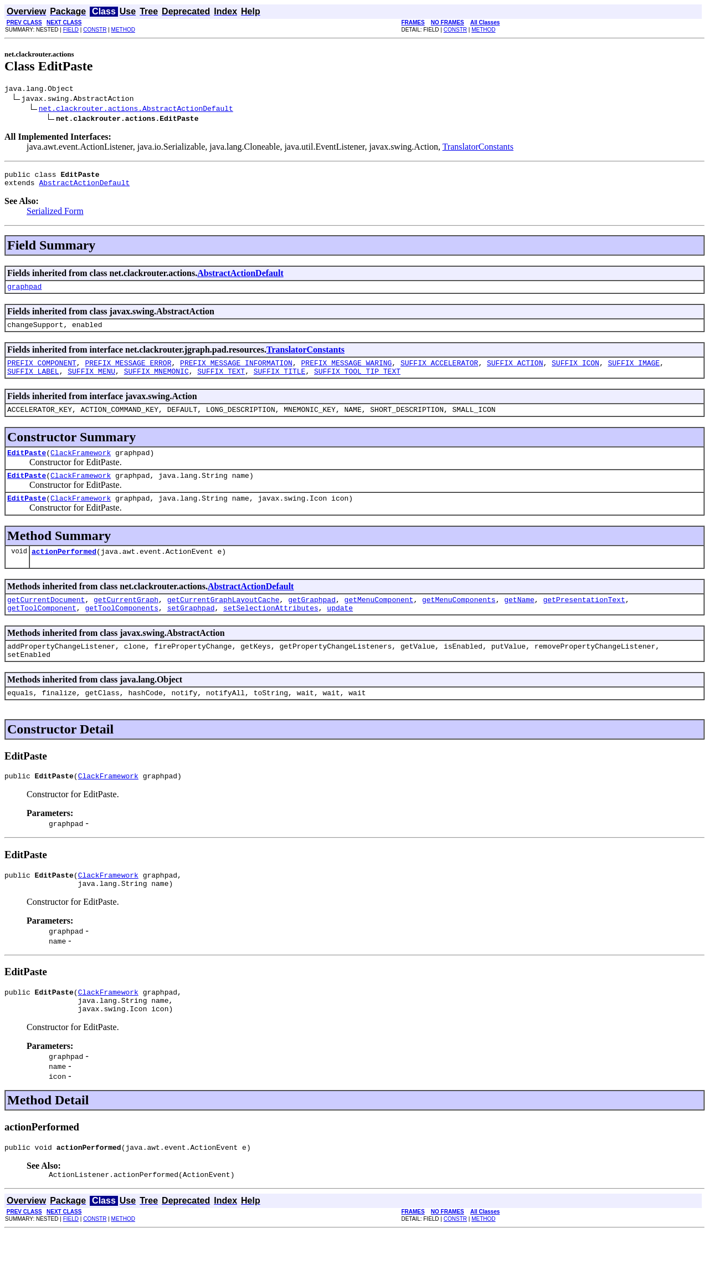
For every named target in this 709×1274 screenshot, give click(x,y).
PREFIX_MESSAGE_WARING (346, 373)
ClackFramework (80, 467)
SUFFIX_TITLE (280, 383)
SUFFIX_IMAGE (634, 373)
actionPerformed (64, 571)
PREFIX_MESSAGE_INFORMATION (236, 373)
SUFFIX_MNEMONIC (156, 383)
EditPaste (26, 467)
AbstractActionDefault (84, 187)
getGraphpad (312, 621)
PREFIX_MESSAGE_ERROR (128, 373)
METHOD (123, 30)
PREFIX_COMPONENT (41, 373)
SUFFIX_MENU (91, 383)
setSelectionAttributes (270, 631)
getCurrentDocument (46, 621)
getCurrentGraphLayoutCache (223, 621)
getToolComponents (121, 631)
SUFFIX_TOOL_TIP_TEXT (357, 383)
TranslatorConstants (478, 148)
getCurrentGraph (126, 621)
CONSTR (94, 30)
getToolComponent (41, 631)
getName (519, 621)
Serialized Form (55, 216)
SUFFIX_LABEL (33, 383)
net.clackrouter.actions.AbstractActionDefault (136, 110)
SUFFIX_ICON (575, 373)
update (340, 631)
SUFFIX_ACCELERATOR (439, 373)
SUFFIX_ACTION (515, 373)
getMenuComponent (378, 621)
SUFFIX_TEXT (221, 383)
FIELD (71, 30)
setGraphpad (191, 631)
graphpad (24, 293)
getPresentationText (584, 621)
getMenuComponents (459, 621)
